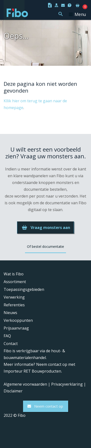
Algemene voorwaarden (25, 384)
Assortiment (15, 281)
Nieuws (10, 312)
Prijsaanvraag (16, 328)
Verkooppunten (18, 320)
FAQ (7, 335)
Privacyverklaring (67, 384)
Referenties (14, 305)
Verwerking (14, 297)
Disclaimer (13, 391)
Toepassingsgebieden (24, 289)
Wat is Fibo (14, 274)
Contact (11, 343)
